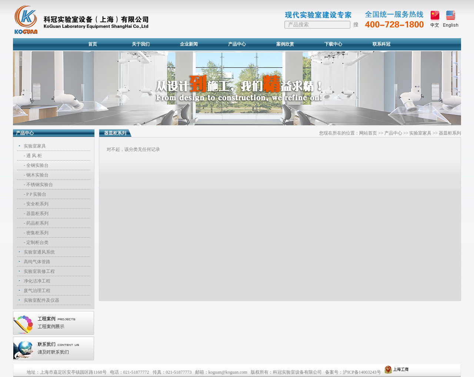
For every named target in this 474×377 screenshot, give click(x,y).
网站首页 (368, 133)
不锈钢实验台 (39, 184)
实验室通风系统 (39, 252)
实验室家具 (35, 146)
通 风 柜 (34, 155)
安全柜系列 (37, 203)
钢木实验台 (37, 175)
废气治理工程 (37, 290)
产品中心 (237, 44)
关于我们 (141, 44)
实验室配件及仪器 (41, 300)
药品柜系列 (37, 223)
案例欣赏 (285, 44)
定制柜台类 (37, 242)
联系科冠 (381, 44)
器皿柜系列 (37, 213)
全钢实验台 (37, 165)
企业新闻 (189, 44)
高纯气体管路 (37, 261)
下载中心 (333, 44)
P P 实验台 (36, 194)
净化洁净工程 (37, 281)
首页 (92, 44)
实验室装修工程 (39, 271)
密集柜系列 (37, 232)
